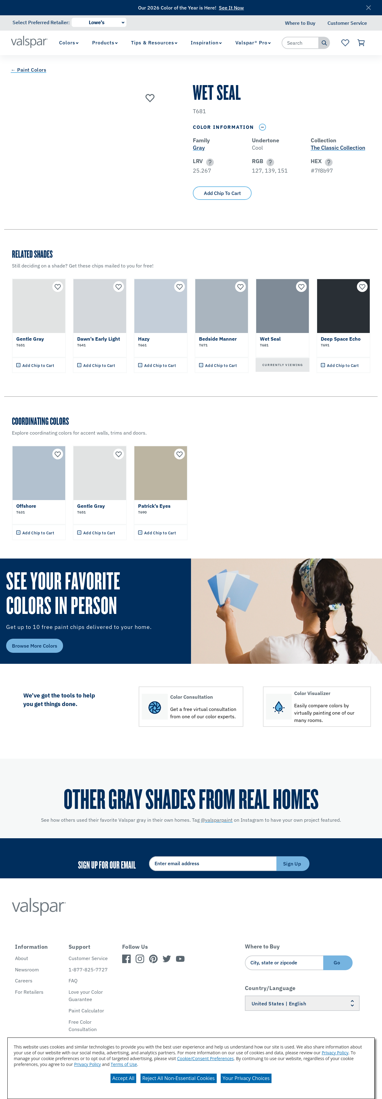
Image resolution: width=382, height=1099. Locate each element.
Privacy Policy (335, 1053)
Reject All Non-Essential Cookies (178, 1078)
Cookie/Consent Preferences (205, 1058)
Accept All (123, 1078)
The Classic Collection (338, 147)
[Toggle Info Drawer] (262, 127)
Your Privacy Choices (246, 1078)
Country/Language (270, 988)
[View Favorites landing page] (345, 42)
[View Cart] (361, 42)
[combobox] (300, 43)
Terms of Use (124, 1064)
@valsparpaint (217, 820)
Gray (199, 147)
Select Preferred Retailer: (41, 22)
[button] (209, 162)
